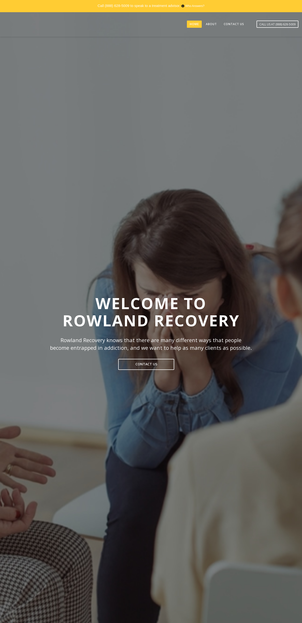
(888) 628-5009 (117, 6)
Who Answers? (194, 6)
